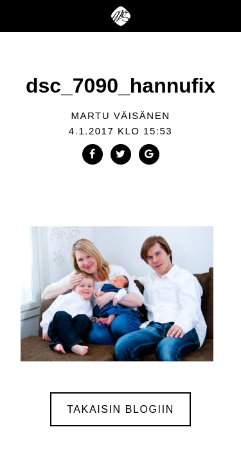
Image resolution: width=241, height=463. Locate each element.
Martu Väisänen (120, 115)
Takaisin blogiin (120, 409)
